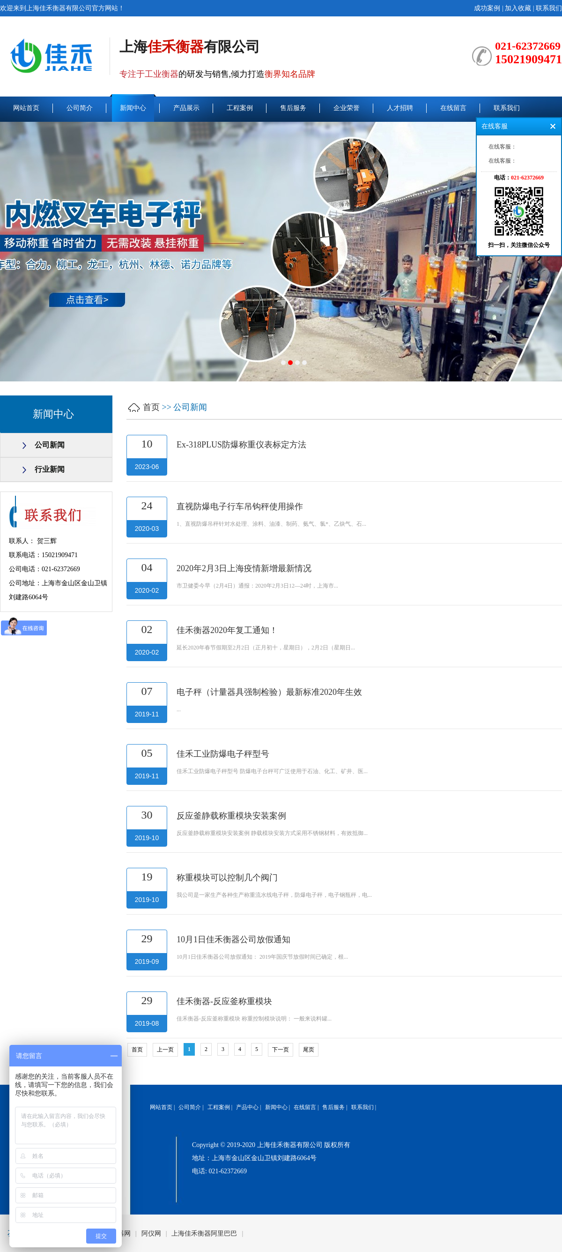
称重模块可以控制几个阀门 (227, 877)
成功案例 (487, 8)
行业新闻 (50, 469)
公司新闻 (50, 445)
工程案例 (240, 108)
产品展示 (186, 108)
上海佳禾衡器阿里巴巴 (204, 1233)
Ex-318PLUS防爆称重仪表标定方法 (241, 444)
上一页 (165, 1049)
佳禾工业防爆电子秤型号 (223, 754)
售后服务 (293, 108)
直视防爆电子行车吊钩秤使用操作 (240, 506)
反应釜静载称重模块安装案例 (231, 815)
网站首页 (26, 108)
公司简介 (80, 108)
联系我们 (549, 8)
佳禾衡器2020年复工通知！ (227, 630)
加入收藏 (518, 8)
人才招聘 (400, 108)
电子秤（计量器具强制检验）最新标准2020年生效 (269, 692)
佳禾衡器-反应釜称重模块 (224, 1001)
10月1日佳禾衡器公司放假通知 (233, 939)
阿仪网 (151, 1233)
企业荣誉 (346, 108)
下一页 (280, 1049)
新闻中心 (133, 108)
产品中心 (247, 1107)
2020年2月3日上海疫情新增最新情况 (244, 568)
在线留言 (453, 108)
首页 (151, 407)
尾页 (308, 1049)
